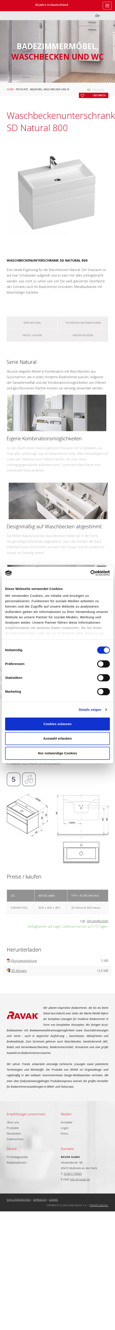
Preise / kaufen (32, 335)
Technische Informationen (83, 322)
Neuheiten (14, 1133)
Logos (65, 1128)
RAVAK (16, 5)
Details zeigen (90, 709)
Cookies (53, 1199)
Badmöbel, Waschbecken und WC (50, 89)
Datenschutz (15, 1139)
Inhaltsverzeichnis (18, 1199)
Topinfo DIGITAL (99, 1205)
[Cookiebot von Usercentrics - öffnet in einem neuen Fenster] (90, 573)
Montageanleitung (24, 961)
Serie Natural (32, 322)
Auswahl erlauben (57, 738)
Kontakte (66, 1122)
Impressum (39, 1199)
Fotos (64, 1133)
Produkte (22, 89)
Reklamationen (17, 1162)
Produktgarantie (17, 1157)
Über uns (13, 1122)
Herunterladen (83, 335)
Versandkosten (97, 921)
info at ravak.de (80, 1179)
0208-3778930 (73, 1174)
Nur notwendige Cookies (57, 753)
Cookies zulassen (57, 724)
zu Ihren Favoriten (99, 95)
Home (10, 89)
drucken (98, 89)
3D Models (19, 971)
